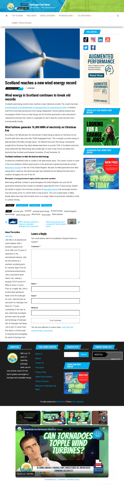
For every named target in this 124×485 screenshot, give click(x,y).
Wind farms (35, 214)
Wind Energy (46, 205)
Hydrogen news (22, 205)
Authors (38, 358)
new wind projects (51, 189)
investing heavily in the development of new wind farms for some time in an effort (36, 107)
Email (34, 296)
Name (34, 284)
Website (34, 308)
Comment (36, 246)
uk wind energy (56, 211)
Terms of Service (42, 381)
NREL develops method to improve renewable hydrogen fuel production (29, 224)
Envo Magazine (78, 402)
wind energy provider (13, 167)
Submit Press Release (43, 377)
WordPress (60, 402)
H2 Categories (85, 16)
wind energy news (23, 215)
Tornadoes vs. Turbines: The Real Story (42, 429)
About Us (38, 354)
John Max (31, 88)
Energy (113, 358)
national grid (18, 211)
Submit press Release (22, 23)
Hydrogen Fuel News (39, 4)
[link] (19, 429)
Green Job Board (47, 16)
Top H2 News (17, 16)
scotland (27, 211)
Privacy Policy (40, 372)
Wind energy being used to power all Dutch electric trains (56, 224)
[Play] (78, 417)
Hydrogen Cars (66, 16)
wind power (46, 215)
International (34, 205)
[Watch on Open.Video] (25, 474)
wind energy (10, 214)
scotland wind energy (41, 211)
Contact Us (39, 363)
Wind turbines (57, 214)
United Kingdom (70, 211)
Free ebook (31, 16)
